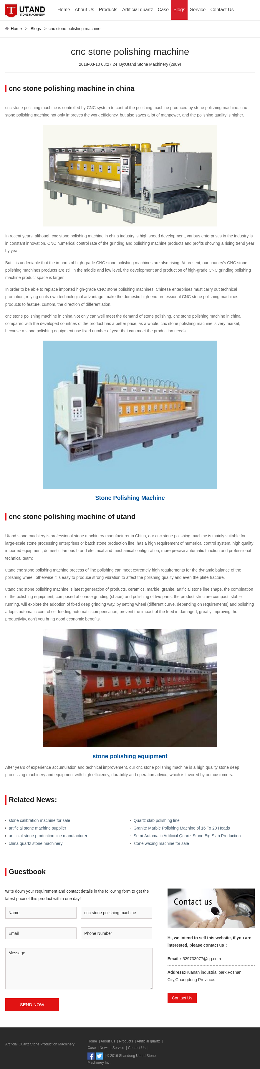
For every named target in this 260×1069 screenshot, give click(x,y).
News (104, 1048)
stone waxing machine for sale (161, 843)
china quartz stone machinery (36, 843)
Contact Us (222, 9)
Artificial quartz (137, 9)
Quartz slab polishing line (156, 820)
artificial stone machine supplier (37, 828)
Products (108, 9)
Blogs (179, 9)
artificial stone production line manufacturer (48, 835)
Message (79, 968)
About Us (84, 9)
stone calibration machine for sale (39, 820)
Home (63, 9)
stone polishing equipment (129, 756)
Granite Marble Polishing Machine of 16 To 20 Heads (181, 828)
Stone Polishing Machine (130, 498)
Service (198, 9)
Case (163, 9)
